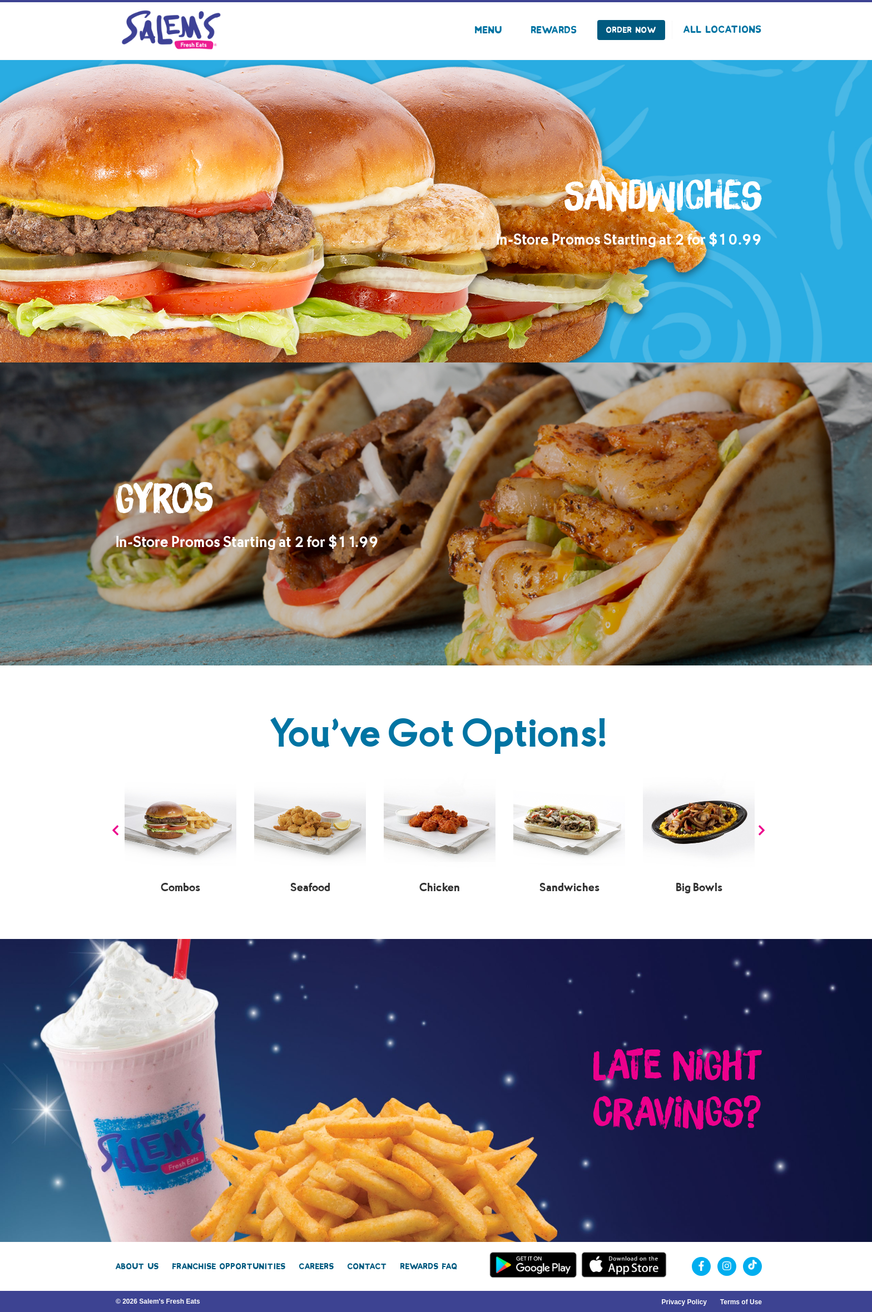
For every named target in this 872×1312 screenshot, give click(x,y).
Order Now (631, 30)
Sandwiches (569, 887)
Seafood (310, 887)
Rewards (554, 30)
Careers (316, 1266)
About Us (137, 1266)
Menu (488, 30)
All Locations (722, 29)
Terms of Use (741, 1302)
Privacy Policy (683, 1302)
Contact (367, 1266)
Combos (180, 887)
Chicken (439, 887)
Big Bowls (699, 887)
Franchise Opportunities (229, 1266)
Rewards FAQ (429, 1266)
